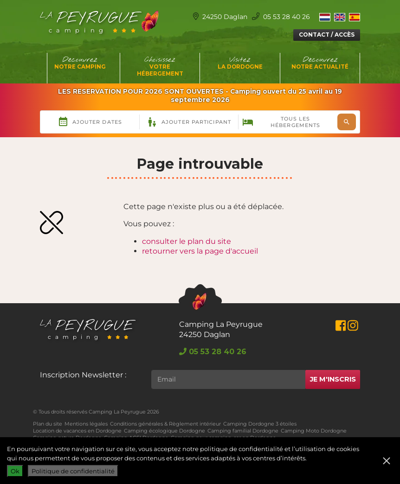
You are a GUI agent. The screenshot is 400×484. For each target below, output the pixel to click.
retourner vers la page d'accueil (200, 251)
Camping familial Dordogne (242, 430)
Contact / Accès (327, 34)
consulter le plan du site (186, 241)
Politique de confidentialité (73, 471)
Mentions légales (86, 423)
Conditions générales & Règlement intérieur (165, 423)
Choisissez (160, 66)
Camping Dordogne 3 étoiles (260, 423)
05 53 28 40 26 (281, 17)
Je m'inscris (333, 379)
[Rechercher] (228, 379)
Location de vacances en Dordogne (77, 430)
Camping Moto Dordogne (314, 430)
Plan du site (47, 423)
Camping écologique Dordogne (164, 430)
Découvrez (80, 62)
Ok (15, 471)
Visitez (240, 62)
